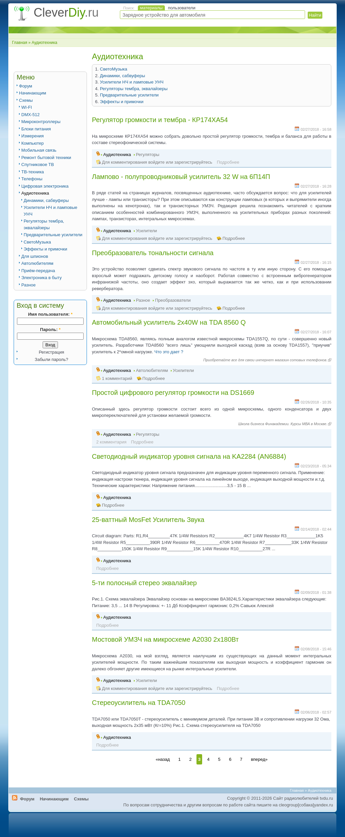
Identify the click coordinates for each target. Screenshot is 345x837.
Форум (25, 86)
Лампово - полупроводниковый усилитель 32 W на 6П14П (181, 176)
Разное (28, 284)
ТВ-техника (32, 171)
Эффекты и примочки (45, 249)
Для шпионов (34, 256)
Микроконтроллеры (41, 121)
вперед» (259, 759)
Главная (19, 42)
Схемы (26, 100)
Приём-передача (38, 270)
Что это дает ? (169, 351)
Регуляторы (148, 154)
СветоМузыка (37, 242)
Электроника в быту (41, 277)
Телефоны (31, 178)
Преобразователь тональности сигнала (152, 252)
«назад (163, 759)
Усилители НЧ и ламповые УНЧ (132, 82)
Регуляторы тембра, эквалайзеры (134, 88)
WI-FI (26, 107)
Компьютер (32, 143)
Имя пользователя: (50, 314)
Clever (66, 12)
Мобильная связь (38, 150)
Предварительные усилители (53, 234)
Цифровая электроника (45, 186)
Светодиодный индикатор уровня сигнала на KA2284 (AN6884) (189, 456)
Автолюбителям (37, 263)
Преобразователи (172, 300)
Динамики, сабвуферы (46, 200)
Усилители (146, 230)
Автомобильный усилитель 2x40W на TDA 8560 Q (169, 322)
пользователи (181, 7)
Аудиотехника (35, 193)
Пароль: (50, 329)
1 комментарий (117, 378)
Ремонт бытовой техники (46, 157)
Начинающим (32, 92)
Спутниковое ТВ (37, 164)
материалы (151, 7)
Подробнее (233, 238)
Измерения (32, 135)
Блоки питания (36, 128)
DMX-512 (30, 114)
